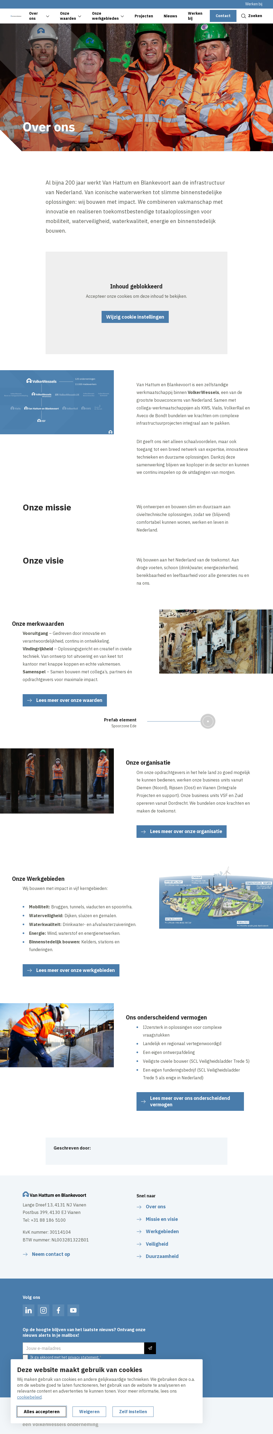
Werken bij (253, 4)
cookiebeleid (29, 1397)
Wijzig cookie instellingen (135, 317)
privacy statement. (83, 1357)
